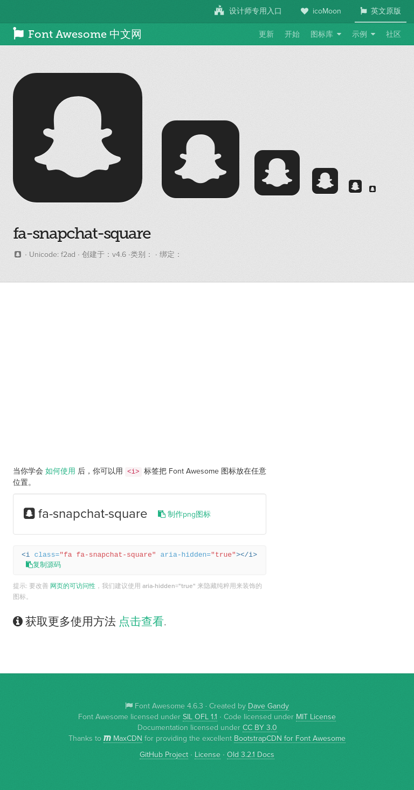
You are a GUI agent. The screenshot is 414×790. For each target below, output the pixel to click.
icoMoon (321, 11)
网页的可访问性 (72, 586)
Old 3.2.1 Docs (250, 755)
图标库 (321, 34)
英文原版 (380, 11)
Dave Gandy (268, 706)
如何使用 (60, 471)
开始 (292, 34)
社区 (393, 34)
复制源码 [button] (43, 565)
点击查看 (141, 621)
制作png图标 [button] (184, 514)
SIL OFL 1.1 (200, 717)
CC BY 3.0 (260, 728)
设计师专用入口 (248, 10)
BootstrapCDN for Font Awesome (290, 738)
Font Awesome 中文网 (77, 34)
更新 (266, 34)
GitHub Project (164, 755)
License (207, 755)
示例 (359, 34)
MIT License (316, 717)
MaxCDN (123, 738)
